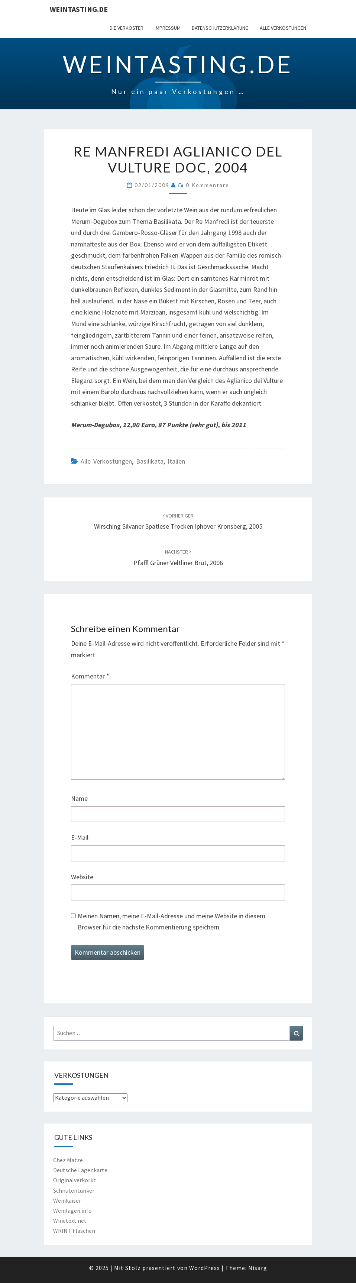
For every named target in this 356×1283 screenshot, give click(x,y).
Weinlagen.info (72, 1210)
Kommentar (90, 676)
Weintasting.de (79, 9)
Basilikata (150, 461)
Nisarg (257, 1267)
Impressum (168, 28)
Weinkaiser (67, 1200)
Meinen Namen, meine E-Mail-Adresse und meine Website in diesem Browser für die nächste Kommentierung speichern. (171, 922)
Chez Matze (68, 1160)
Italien (176, 461)
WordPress (204, 1267)
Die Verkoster (126, 28)
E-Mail (79, 837)
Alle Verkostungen (283, 28)
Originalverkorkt (74, 1180)
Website (82, 877)
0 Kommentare (207, 185)
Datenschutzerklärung (220, 28)
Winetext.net (70, 1220)
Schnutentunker (73, 1190)
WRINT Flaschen (74, 1230)
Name (79, 798)
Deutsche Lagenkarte (80, 1170)
